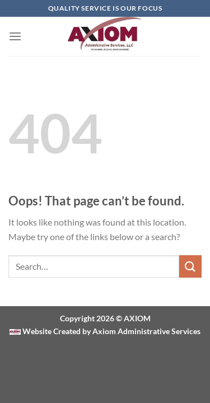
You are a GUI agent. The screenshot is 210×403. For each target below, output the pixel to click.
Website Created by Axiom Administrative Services (110, 331)
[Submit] (190, 266)
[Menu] (15, 36)
